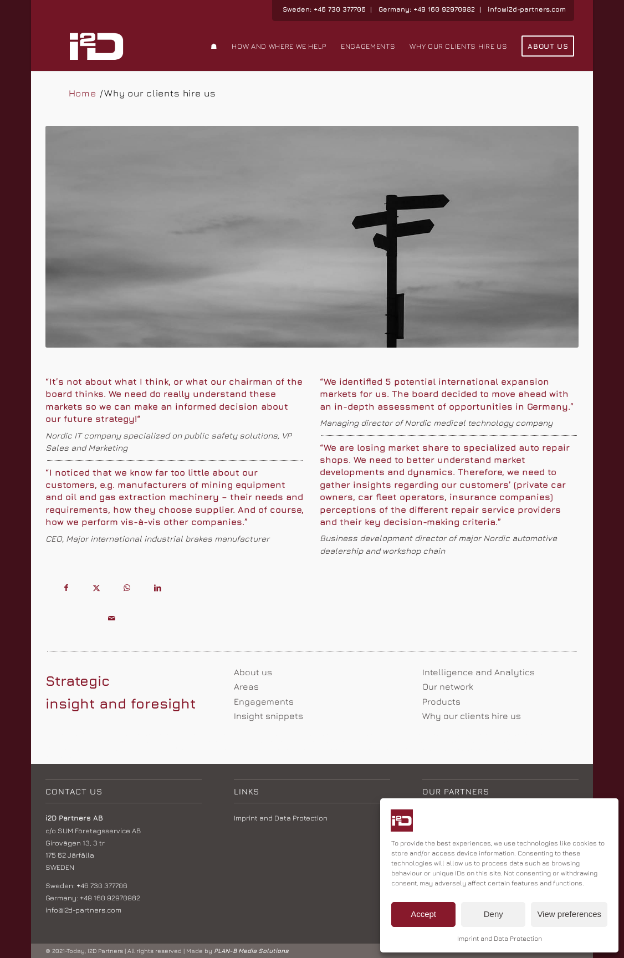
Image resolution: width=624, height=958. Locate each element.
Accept (423, 914)
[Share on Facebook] (66, 588)
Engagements (264, 701)
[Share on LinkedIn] (157, 588)
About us (253, 672)
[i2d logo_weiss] (97, 46)
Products (441, 701)
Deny (493, 914)
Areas (246, 686)
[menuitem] (214, 46)
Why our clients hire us (471, 716)
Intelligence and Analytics (478, 672)
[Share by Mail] (111, 619)
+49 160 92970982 (444, 9)
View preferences (569, 914)
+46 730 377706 (340, 9)
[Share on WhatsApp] (127, 588)
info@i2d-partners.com (527, 9)
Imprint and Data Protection (499, 938)
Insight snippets (268, 716)
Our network (447, 686)
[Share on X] (96, 588)
